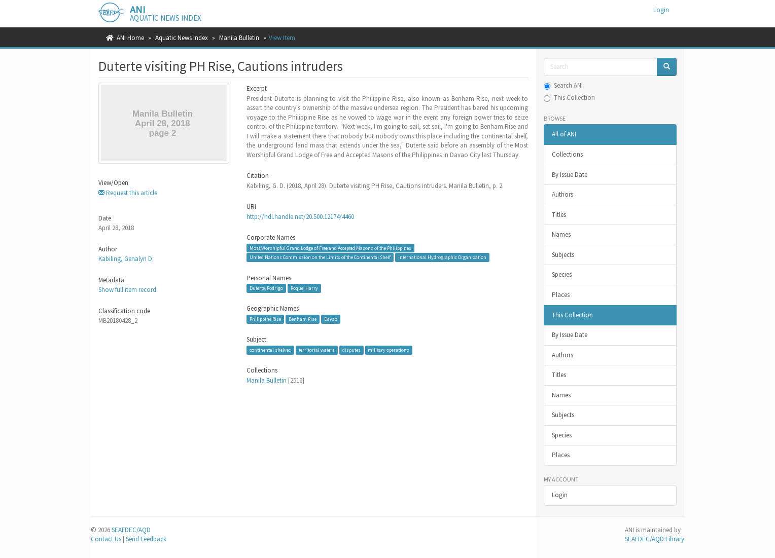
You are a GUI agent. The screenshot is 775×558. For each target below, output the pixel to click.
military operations (388, 350)
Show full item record (127, 289)
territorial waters (317, 350)
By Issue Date (569, 174)
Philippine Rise (265, 319)
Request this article (127, 193)
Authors (562, 194)
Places (561, 294)
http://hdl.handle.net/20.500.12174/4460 (300, 216)
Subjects (563, 254)
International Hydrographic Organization (442, 257)
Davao (330, 319)
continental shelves (270, 350)
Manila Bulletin (239, 37)
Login (560, 495)
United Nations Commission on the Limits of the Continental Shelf (320, 257)
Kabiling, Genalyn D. (126, 258)
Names (561, 234)
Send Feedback (146, 539)
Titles (559, 214)
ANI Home (130, 37)
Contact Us (106, 539)
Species (562, 274)
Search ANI (563, 85)
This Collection (569, 97)
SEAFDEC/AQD (131, 530)
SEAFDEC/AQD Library (654, 539)
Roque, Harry (304, 288)
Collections (567, 154)
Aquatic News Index (181, 37)
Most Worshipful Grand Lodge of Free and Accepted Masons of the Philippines (330, 248)
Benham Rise (302, 319)
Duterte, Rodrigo (266, 288)
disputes (351, 350)
